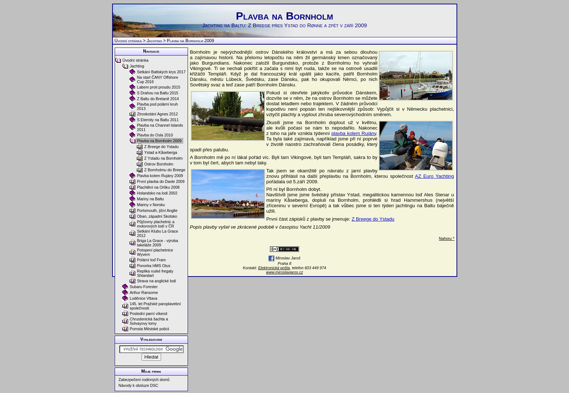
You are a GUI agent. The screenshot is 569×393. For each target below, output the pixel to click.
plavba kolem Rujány (353, 133)
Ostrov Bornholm (158, 164)
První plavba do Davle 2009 (161, 181)
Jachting (154, 40)
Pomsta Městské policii (149, 329)
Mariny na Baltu (150, 199)
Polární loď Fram (151, 260)
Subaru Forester (144, 286)
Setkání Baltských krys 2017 (161, 72)
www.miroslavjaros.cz (284, 272)
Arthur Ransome (144, 292)
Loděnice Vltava (143, 298)
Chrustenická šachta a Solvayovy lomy (149, 321)
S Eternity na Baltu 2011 (158, 120)
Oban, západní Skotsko (157, 216)
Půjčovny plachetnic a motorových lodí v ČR (156, 224)
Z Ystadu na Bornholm (163, 158)
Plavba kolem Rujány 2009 (160, 175)
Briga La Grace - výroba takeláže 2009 (157, 242)
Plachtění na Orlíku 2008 (158, 187)
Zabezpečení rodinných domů (144, 379)
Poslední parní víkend (148, 313)
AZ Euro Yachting (434, 176)
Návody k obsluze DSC (139, 385)
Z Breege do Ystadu (373, 219)
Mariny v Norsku (151, 204)
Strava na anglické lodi (156, 281)
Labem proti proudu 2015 (158, 87)
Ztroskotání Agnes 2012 (157, 114)
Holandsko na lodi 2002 (157, 193)
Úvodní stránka (128, 40)
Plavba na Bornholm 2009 (159, 141)
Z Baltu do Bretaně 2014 (158, 99)
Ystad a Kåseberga (160, 152)
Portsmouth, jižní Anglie (157, 210)
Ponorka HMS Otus (154, 265)
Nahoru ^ (447, 238)
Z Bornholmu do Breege (164, 170)
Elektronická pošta (274, 268)
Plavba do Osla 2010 (155, 135)
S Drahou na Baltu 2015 (158, 93)
